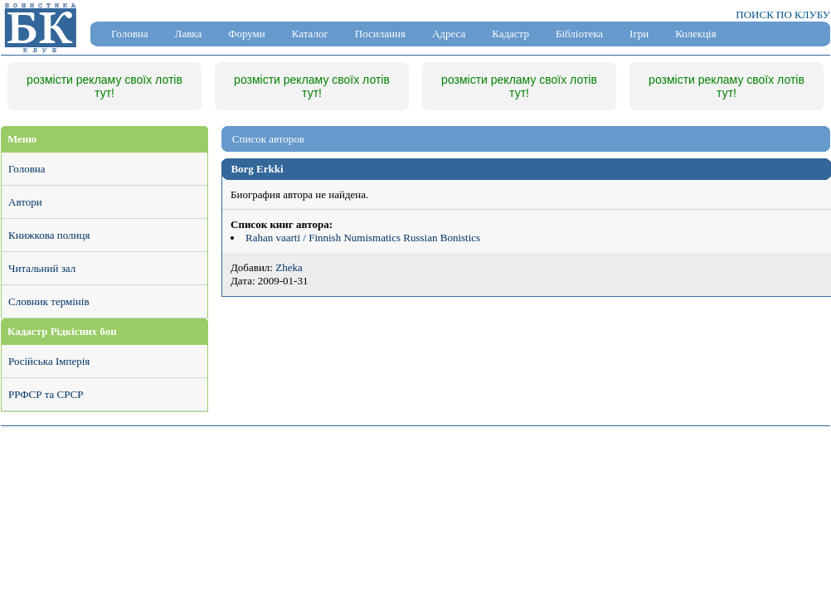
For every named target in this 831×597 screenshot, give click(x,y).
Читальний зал (41, 268)
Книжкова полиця (49, 235)
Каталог (310, 33)
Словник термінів (49, 301)
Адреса (448, 33)
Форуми (246, 33)
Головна (129, 33)
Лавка (188, 33)
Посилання (380, 33)
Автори (25, 202)
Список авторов (268, 139)
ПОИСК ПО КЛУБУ (783, 14)
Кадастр (510, 33)
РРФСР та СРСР (45, 394)
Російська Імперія (49, 361)
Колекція (695, 33)
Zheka (288, 267)
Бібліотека (579, 33)
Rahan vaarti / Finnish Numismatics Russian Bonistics (362, 237)
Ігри (639, 33)
